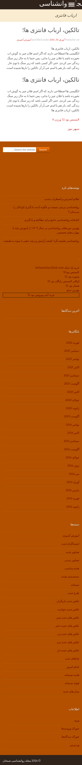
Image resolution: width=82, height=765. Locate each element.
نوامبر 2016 (72, 425)
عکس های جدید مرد (68, 642)
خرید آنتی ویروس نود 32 (41, 295)
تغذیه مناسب (71, 568)
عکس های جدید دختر (67, 626)
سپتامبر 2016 (71, 441)
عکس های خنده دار (68, 650)
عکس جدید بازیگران (68, 601)
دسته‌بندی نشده (70, 576)
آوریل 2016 (73, 482)
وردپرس (74, 745)
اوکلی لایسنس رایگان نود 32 (63, 281)
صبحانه (75, 585)
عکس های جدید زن (68, 634)
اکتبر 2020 (73, 392)
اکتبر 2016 (73, 433)
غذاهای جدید (72, 658)
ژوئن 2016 (73, 465)
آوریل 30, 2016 (56, 39)
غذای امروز (73, 667)
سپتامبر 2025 (71, 375)
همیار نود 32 (72, 286)
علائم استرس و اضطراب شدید (61, 199)
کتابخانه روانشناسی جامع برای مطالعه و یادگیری (51, 220)
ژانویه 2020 (72, 408)
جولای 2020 (72, 400)
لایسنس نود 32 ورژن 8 (65, 119)
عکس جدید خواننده (68, 609)
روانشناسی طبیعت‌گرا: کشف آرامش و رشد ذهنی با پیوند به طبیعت (41, 241)
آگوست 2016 (71, 449)
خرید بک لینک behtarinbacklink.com (57, 268)
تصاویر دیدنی (71, 560)
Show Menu (71, 4)
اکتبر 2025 (73, 367)
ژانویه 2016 (72, 507)
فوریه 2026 (72, 343)
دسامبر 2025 (71, 351)
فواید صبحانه (72, 683)
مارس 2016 (72, 490)
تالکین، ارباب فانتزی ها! (50, 30)
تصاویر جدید (72, 552)
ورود (76, 720)
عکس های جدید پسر (67, 617)
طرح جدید (73, 593)
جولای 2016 (72, 457)
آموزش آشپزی (24, 39)
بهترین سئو (73, 290)
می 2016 (74, 474)
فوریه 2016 (73, 498)
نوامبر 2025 (72, 359)
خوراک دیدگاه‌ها (70, 737)
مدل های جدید (71, 691)
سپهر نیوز (73, 129)
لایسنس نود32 (71, 272)
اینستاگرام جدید (70, 544)
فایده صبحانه (71, 675)
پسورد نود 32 (71, 276)
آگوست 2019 (71, 416)
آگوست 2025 (71, 383)
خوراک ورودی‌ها (70, 728)
